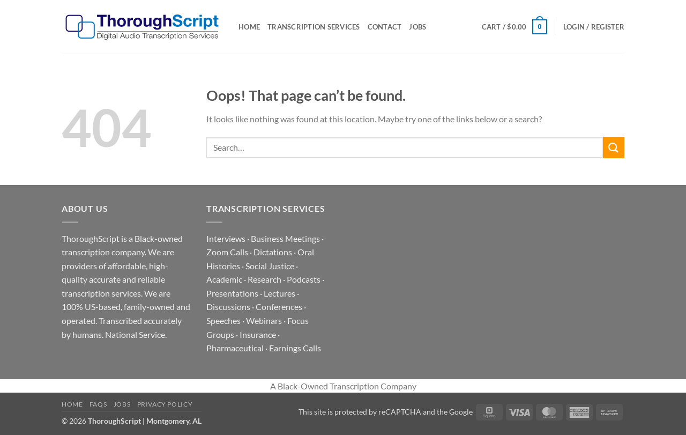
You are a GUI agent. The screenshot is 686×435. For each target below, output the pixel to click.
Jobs (417, 27)
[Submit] (613, 147)
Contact (385, 27)
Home (249, 27)
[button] (514, 27)
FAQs (98, 404)
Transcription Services (313, 27)
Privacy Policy (165, 404)
